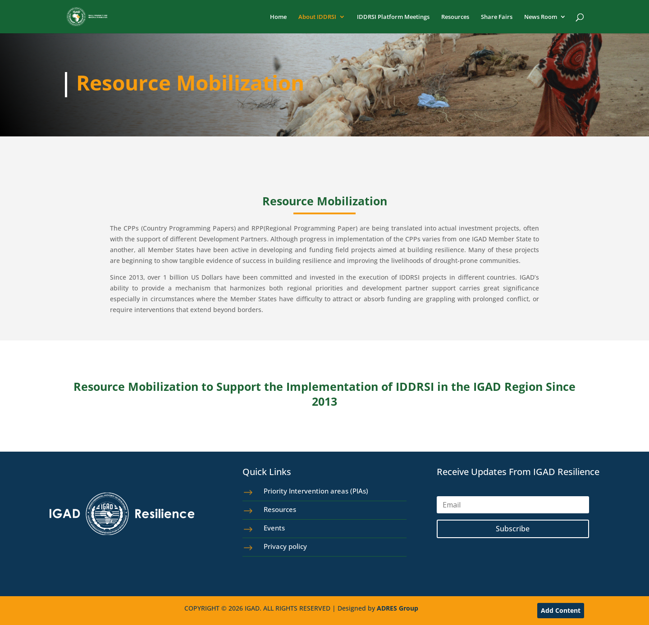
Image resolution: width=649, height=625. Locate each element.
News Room (540, 17)
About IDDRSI (317, 17)
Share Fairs (496, 17)
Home (278, 17)
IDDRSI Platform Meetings (393, 17)
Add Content (560, 610)
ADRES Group (397, 608)
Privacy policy (285, 546)
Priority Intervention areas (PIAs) (316, 490)
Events (274, 527)
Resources (455, 17)
